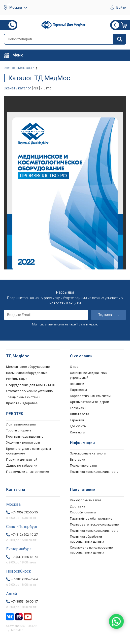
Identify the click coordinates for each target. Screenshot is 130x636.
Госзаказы (78, 408)
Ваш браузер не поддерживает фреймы (65, 182)
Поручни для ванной (21, 459)
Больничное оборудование (26, 373)
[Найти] (119, 39)
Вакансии (77, 384)
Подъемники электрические (27, 472)
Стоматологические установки (30, 391)
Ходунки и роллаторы (23, 442)
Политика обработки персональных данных (87, 539)
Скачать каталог (17, 88)
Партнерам (78, 390)
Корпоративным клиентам (90, 396)
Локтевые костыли (21, 424)
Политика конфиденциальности (94, 530)
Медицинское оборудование (28, 367)
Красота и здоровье (21, 403)
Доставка (77, 506)
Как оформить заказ (85, 500)
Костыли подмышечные (24, 436)
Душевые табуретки (21, 465)
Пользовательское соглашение (94, 524)
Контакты (77, 432)
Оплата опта (79, 414)
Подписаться (109, 315)
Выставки (77, 459)
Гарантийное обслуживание (91, 518)
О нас (74, 367)
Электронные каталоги (88, 453)
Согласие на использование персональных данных (91, 550)
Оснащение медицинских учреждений (88, 375)
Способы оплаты (83, 512)
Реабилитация (16, 379)
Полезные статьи (83, 465)
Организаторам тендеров (89, 402)
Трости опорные (18, 430)
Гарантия (77, 420)
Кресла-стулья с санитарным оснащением (28, 451)
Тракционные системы (23, 397)
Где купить (78, 426)
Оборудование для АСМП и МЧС (30, 385)
